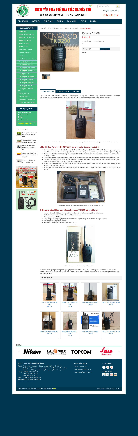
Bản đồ (93, 21)
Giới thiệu (36, 21)
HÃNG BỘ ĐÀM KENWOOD (26, 68)
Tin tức (60, 21)
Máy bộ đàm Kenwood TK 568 (49, 331)
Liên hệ (49, 306)
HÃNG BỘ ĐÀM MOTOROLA (26, 77)
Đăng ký (106, 11)
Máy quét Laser (23, 46)
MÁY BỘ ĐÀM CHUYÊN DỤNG (25, 90)
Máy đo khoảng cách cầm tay (28, 59)
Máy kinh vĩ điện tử (24, 53)
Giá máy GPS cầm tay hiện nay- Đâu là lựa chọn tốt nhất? (29, 134)
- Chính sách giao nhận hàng (82, 369)
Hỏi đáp (83, 21)
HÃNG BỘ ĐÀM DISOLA (25, 65)
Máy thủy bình (23, 56)
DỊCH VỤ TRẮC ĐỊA (23, 97)
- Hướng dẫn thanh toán (81, 366)
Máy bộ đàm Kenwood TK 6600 (49, 303)
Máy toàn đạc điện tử (25, 50)
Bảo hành (71, 21)
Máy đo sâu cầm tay (25, 40)
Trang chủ (23, 21)
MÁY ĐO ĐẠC (22, 31)
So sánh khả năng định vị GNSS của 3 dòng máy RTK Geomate (29, 155)
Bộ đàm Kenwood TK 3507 (90, 302)
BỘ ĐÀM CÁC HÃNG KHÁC (26, 103)
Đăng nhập (114, 11)
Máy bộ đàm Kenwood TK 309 (111, 331)
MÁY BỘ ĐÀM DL (23, 74)
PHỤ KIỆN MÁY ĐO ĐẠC (25, 62)
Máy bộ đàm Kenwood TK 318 (111, 302)
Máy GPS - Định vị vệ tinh (26, 37)
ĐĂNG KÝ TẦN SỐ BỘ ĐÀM (26, 100)
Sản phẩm (48, 21)
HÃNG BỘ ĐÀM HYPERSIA (26, 71)
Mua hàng (105, 49)
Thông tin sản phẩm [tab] (47, 91)
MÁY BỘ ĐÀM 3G (23, 94)
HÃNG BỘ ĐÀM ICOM (24, 86)
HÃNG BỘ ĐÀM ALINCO (25, 80)
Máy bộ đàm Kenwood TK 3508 (69, 332)
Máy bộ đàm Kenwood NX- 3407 (70, 303)
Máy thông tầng (24, 43)
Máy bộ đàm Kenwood (71, 28)
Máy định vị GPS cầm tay (26, 34)
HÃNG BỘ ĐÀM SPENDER (25, 83)
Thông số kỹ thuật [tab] (63, 91)
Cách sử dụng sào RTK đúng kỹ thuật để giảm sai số (29, 147)
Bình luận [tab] (76, 91)
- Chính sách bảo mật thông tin (83, 372)
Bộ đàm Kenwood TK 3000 (90, 331)
